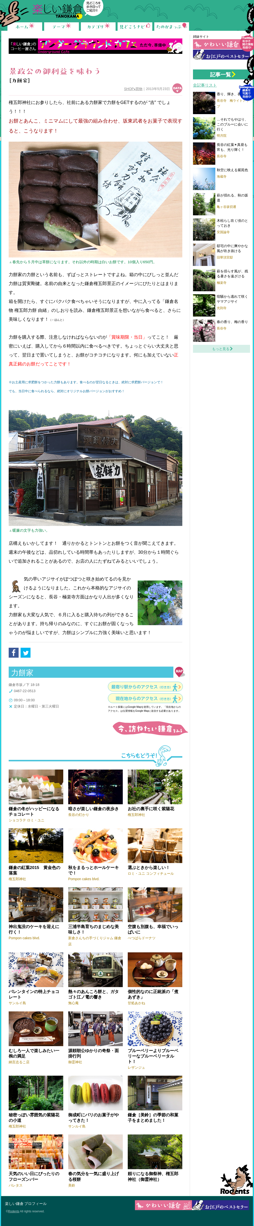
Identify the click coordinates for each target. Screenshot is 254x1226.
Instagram (246, 80)
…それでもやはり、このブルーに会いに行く (232, 124)
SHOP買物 (133, 89)
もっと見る (220, 349)
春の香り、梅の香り (232, 322)
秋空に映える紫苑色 (232, 170)
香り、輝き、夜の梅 (232, 94)
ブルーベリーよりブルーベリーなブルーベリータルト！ (153, 1056)
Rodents (235, 1179)
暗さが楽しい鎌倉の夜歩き (93, 809)
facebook (14, 653)
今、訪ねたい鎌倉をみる (149, 728)
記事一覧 (220, 74)
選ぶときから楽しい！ (149, 867)
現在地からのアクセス (144, 698)
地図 (180, 672)
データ (177, 88)
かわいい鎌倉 (221, 44)
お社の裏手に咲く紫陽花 (151, 809)
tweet (26, 653)
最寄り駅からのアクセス (142, 687)
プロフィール (35, 1203)
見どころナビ (135, 26)
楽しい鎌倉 (14, 1203)
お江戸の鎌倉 (221, 55)
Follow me (246, 31)
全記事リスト (205, 85)
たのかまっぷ (172, 26)
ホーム (24, 26)
